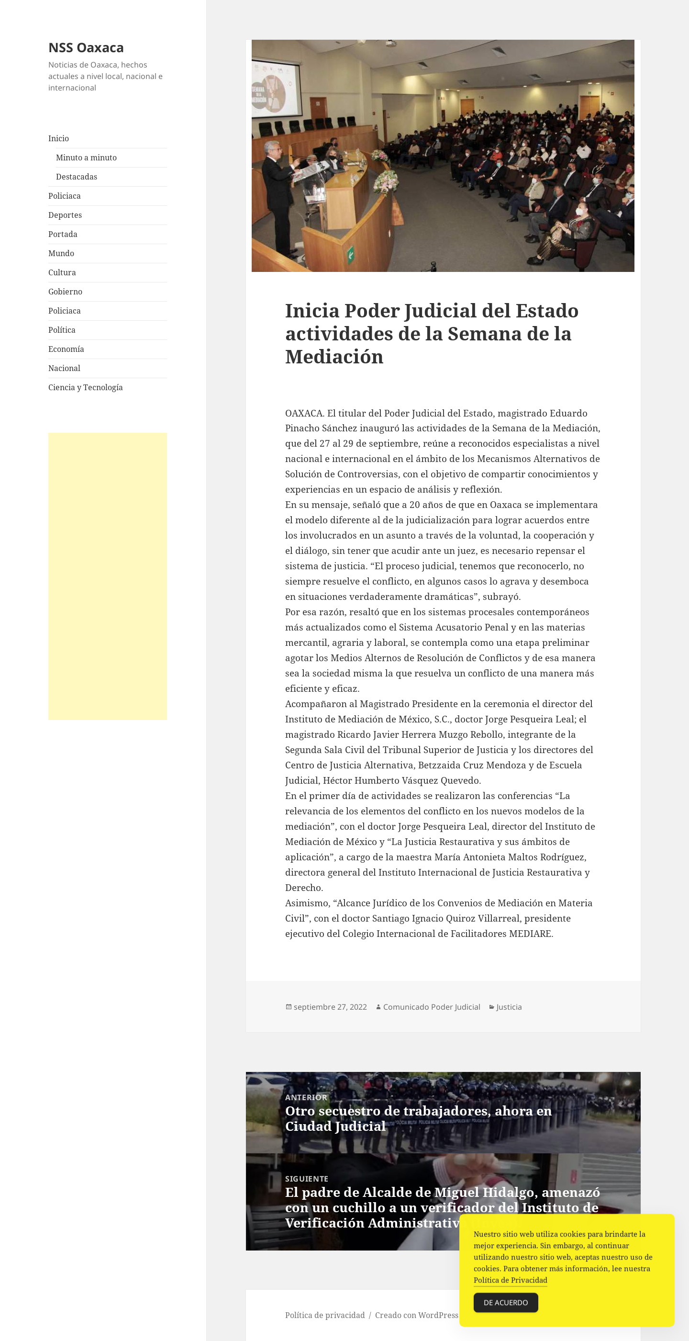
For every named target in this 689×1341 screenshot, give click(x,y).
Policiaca (64, 196)
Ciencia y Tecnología (85, 387)
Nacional (64, 368)
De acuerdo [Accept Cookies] (506, 1304)
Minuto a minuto (86, 157)
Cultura (62, 272)
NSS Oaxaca (86, 47)
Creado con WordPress (416, 1315)
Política (62, 330)
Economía (66, 349)
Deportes (65, 215)
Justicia (509, 1007)
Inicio (58, 138)
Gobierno (65, 291)
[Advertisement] (107, 576)
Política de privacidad (325, 1315)
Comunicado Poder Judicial (431, 1007)
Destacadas (76, 176)
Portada (63, 234)
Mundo (61, 253)
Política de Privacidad (510, 1282)
